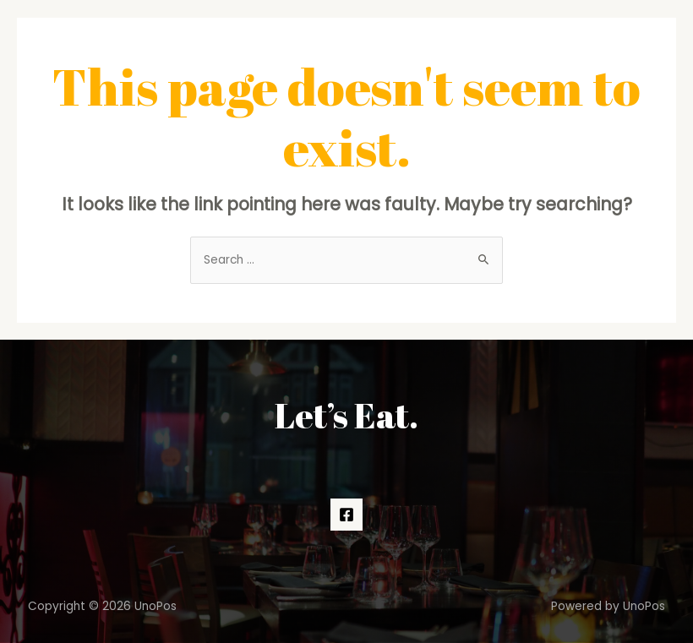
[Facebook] (346, 515)
